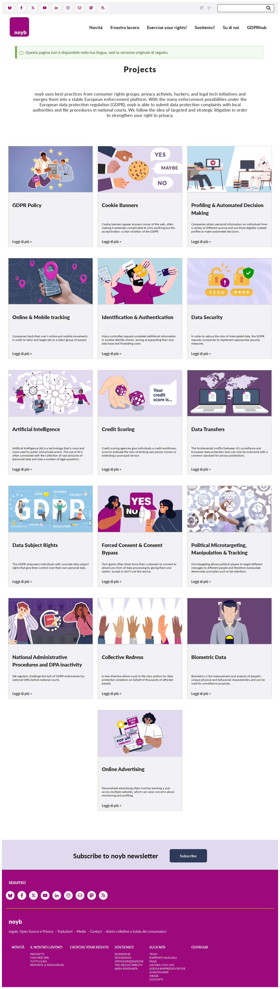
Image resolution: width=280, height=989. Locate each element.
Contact (96, 931)
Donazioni (123, 957)
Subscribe (188, 855)
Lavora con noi (161, 965)
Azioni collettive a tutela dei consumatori (136, 931)
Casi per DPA (39, 957)
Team (153, 954)
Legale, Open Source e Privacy (31, 931)
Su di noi (231, 27)
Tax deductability (129, 965)
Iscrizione (122, 954)
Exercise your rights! (167, 27)
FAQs (153, 961)
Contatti (156, 979)
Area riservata (126, 968)
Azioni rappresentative (167, 968)
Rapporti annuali (163, 957)
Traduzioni (64, 931)
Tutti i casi (38, 961)
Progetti (37, 954)
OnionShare (159, 972)
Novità (96, 27)
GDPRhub (256, 27)
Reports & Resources (47, 965)
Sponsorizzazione (129, 961)
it (202, 8)
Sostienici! (205, 27)
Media (81, 931)
